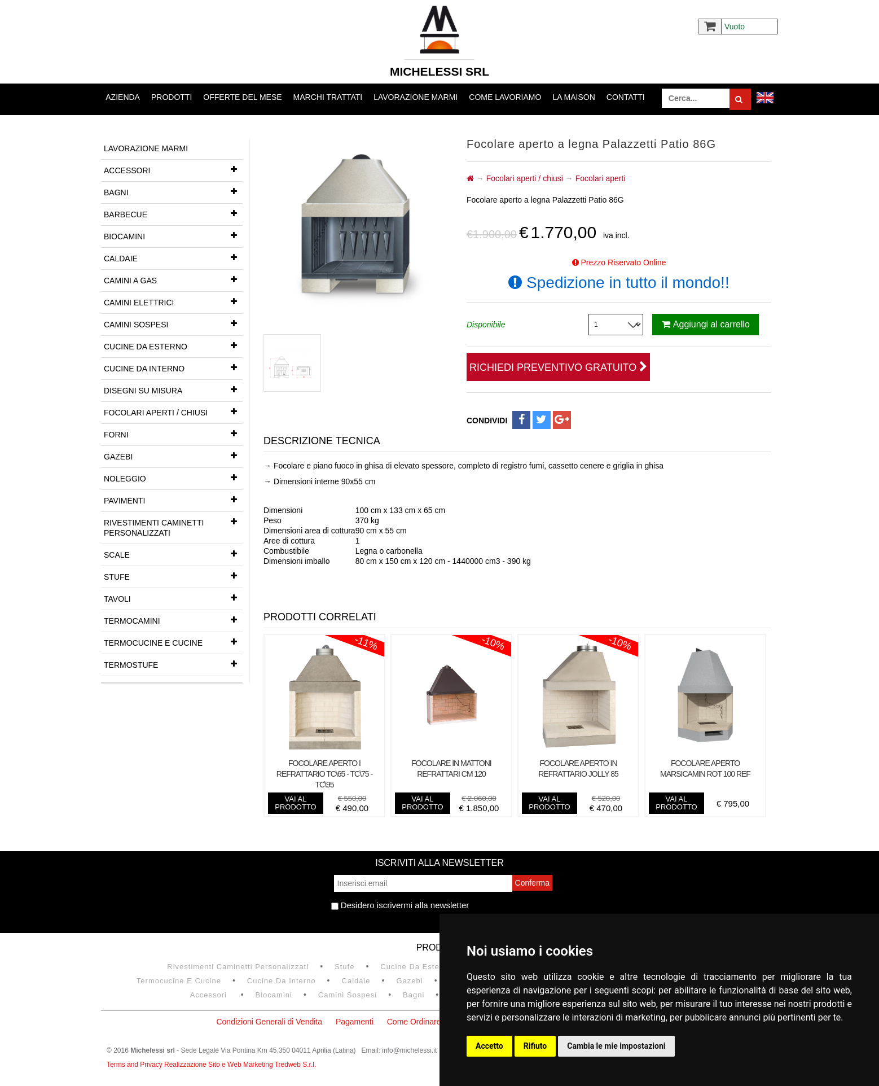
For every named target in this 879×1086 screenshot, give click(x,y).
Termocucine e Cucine (173, 641)
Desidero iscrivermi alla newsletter (400, 905)
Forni (173, 433)
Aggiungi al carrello (706, 324)
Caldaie (173, 257)
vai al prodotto (295, 803)
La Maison (573, 97)
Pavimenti (173, 499)
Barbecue (173, 213)
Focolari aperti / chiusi (173, 411)
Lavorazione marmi (415, 97)
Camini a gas (173, 279)
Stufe (173, 575)
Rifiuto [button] (535, 1045)
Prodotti (171, 97)
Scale (173, 553)
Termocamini (173, 619)
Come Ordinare (414, 1021)
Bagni (173, 191)
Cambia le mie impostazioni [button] (616, 1045)
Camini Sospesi (173, 323)
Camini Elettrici (173, 301)
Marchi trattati (328, 97)
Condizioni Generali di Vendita (269, 1021)
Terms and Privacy (135, 1065)
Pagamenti (354, 1021)
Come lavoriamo (505, 97)
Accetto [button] (489, 1045)
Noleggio (173, 477)
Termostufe (173, 663)
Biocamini (173, 235)
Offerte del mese (242, 97)
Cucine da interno (173, 367)
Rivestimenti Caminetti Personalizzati (173, 524)
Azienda (123, 97)
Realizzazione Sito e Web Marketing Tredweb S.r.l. (240, 1065)
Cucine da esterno (173, 345)
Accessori (173, 169)
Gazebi (173, 455)
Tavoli (173, 597)
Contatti (625, 97)
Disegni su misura (173, 389)
